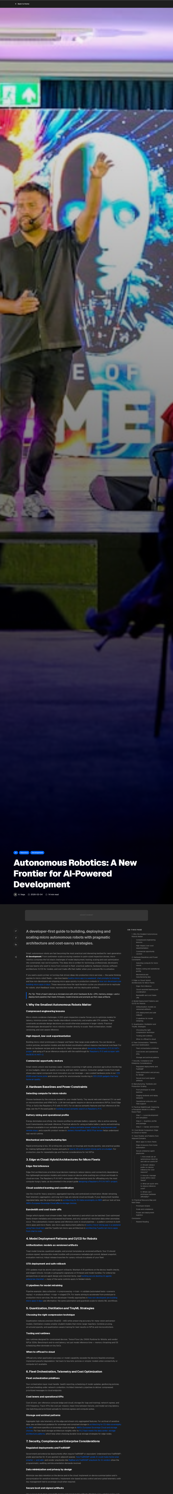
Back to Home (22, 4)
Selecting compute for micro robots (147, 964)
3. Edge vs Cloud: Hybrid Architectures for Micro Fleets (143, 981)
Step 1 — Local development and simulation (147, 1116)
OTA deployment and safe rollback (146, 1014)
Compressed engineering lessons (145, 941)
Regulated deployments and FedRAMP (147, 1068)
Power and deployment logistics (145, 1214)
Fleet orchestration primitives (147, 1048)
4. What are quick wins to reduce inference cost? (149, 1186)
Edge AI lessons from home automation (146, 1146)
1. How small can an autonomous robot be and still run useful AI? (149, 1159)
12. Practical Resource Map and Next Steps (144, 1201)
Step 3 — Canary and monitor (147, 1127)
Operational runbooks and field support (146, 1102)
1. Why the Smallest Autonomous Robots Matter (144, 935)
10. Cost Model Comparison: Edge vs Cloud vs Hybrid (145, 1131)
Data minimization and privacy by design (148, 1073)
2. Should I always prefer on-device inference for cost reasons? (148, 1168)
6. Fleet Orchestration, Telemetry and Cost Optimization (144, 1043)
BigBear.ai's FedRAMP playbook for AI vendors (90, 1460)
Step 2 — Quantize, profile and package (146, 1122)
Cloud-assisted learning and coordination (147, 990)
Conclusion (136, 1218)
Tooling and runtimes (144, 1036)
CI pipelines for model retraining (144, 1019)
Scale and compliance (144, 1209)
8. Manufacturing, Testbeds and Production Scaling (144, 1085)
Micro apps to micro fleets (146, 1142)
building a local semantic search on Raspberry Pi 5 (78, 1109)
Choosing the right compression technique (145, 1031)
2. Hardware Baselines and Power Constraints (145, 958)
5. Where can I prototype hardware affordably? (148, 1194)
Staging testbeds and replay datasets (147, 1096)
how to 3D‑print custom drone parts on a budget (90, 1149)
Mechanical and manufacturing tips (143, 975)
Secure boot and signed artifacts (145, 1079)
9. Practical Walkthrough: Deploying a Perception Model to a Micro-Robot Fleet (145, 1109)
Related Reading (142, 1222)
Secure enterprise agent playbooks (145, 1152)
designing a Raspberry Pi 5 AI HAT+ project (98, 1181)
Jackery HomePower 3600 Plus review (85, 1130)
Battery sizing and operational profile (147, 970)
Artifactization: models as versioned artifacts (146, 1008)
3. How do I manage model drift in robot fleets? (148, 1177)
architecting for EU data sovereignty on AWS (82, 1200)
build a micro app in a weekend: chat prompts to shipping (93, 978)
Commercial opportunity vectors (145, 952)
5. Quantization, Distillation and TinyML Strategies (144, 1025)
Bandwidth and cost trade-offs (146, 996)
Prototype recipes (143, 1206)
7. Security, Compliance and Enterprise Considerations (142, 1062)
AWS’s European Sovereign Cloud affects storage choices (51, 1203)
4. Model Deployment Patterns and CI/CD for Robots (145, 1002)
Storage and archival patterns (147, 1057)
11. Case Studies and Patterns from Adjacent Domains (145, 1137)
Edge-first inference (143, 986)
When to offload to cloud (146, 1039)
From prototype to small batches (145, 1091)
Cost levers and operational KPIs (147, 1053)
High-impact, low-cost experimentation (145, 947)
